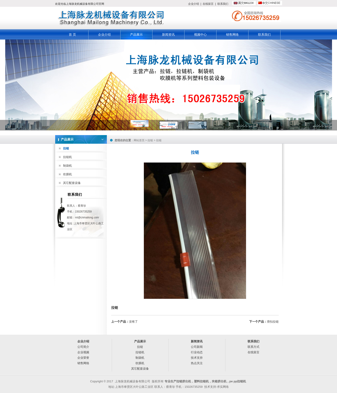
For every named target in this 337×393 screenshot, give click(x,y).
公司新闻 (197, 347)
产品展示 (136, 34)
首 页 (72, 34)
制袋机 (67, 165)
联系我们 (222, 3)
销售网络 (232, 34)
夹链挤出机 (219, 381)
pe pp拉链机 (237, 381)
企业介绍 (193, 3)
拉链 (66, 148)
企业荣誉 (83, 357)
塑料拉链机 (201, 381)
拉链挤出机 (183, 381)
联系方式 (253, 347)
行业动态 (197, 352)
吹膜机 (67, 174)
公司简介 (83, 347)
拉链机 (67, 157)
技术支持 (197, 357)
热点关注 (197, 363)
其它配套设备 (72, 183)
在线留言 (208, 3)
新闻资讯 (168, 34)
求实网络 (223, 386)
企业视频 (83, 352)
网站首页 (139, 140)
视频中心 (200, 34)
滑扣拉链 (273, 321)
